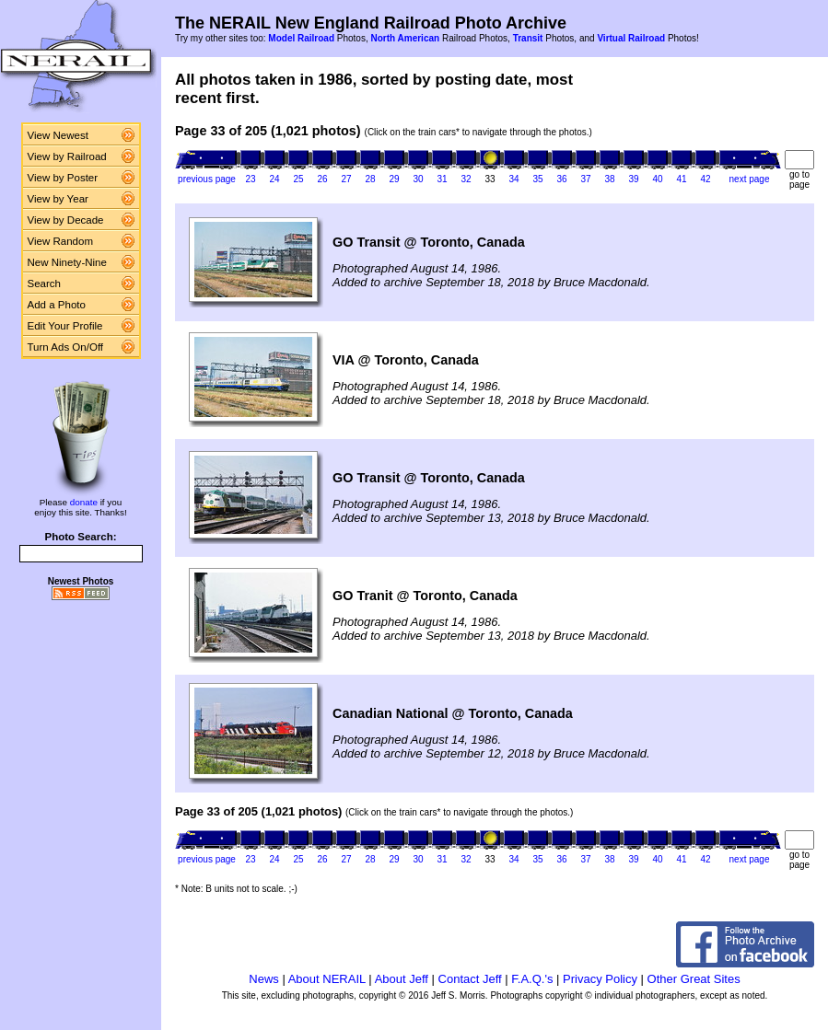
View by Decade (66, 220)
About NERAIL (327, 979)
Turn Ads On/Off (66, 347)
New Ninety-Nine (67, 262)
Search (45, 283)
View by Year (58, 198)
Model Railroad (301, 38)
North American (404, 38)
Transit (528, 38)
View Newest (58, 135)
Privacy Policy (600, 979)
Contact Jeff (470, 979)
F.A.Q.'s (532, 979)
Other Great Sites (694, 979)
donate (84, 502)
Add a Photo (57, 304)
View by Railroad (67, 156)
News (264, 979)
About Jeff (401, 979)
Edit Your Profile (65, 325)
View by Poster (63, 177)
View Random (60, 241)
